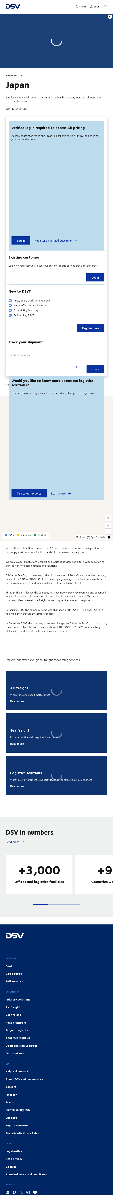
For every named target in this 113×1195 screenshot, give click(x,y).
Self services (14, 981)
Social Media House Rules (22, 1133)
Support (11, 1117)
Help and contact (17, 1071)
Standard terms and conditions (26, 1174)
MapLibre (80, 537)
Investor (11, 1094)
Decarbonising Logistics (21, 1045)
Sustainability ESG (18, 1110)
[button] (40, 904)
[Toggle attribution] (109, 537)
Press (9, 1102)
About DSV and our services (24, 1079)
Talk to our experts (29, 493)
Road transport (16, 1022)
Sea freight (13, 1015)
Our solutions (15, 1053)
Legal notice (14, 1151)
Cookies (11, 1166)
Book (9, 966)
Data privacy (14, 1159)
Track (95, 369)
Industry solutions (18, 999)
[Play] (110, 17)
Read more (17, 701)
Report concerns (17, 1125)
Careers (11, 1087)
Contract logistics (18, 1038)
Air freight (13, 1007)
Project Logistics (17, 1030)
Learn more (61, 493)
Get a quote (14, 973)
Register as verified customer (56, 240)
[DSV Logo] (13, 6)
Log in (21, 240)
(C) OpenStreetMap (96, 537)
